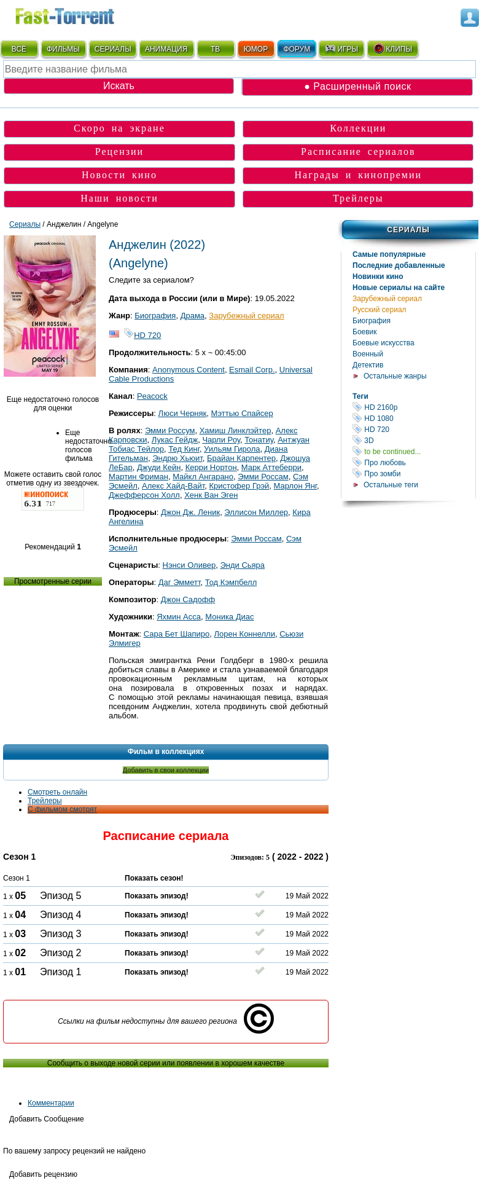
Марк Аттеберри (271, 467)
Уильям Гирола (232, 449)
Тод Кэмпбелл (231, 582)
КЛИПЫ (392, 48)
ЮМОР (256, 49)
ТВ (215, 49)
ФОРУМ (296, 49)
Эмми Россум (170, 430)
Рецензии (119, 151)
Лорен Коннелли (244, 633)
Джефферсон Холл (144, 495)
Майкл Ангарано (203, 476)
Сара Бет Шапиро (177, 633)
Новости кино (119, 175)
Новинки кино (377, 276)
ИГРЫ (341, 48)
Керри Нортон (211, 467)
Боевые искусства (383, 343)
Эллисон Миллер (256, 512)
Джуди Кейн (159, 467)
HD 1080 (413, 418)
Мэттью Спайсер (242, 413)
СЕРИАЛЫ (113, 49)
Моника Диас (229, 616)
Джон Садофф (188, 599)
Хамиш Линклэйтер (235, 430)
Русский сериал (379, 309)
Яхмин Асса (179, 616)
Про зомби (413, 473)
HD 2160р (413, 407)
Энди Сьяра (242, 565)
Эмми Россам (263, 476)
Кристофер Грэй (239, 485)
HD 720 (413, 429)
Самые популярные (389, 254)
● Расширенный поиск (357, 86)
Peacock (152, 396)
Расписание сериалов (358, 151)
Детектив (367, 365)
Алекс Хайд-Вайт (173, 485)
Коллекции (358, 128)
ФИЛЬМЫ (63, 49)
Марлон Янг (295, 485)
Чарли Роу (221, 439)
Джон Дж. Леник (190, 512)
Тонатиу (258, 439)
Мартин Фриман (138, 476)
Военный (367, 354)
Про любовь (413, 462)
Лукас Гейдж (175, 439)
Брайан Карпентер (241, 458)
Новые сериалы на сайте (398, 287)
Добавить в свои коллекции (166, 770)
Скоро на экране (119, 128)
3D (413, 440)
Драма (192, 315)
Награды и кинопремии (358, 175)
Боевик (364, 332)
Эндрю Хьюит (177, 458)
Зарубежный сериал (387, 298)
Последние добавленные (398, 265)
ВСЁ (19, 49)
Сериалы (408, 230)
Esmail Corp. (252, 369)
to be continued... (413, 451)
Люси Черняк (182, 413)
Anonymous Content (188, 369)
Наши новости (119, 198)
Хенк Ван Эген (211, 495)
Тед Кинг (184, 449)
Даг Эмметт (179, 582)
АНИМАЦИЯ (166, 49)
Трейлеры (358, 198)
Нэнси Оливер (189, 565)
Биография (371, 320)
